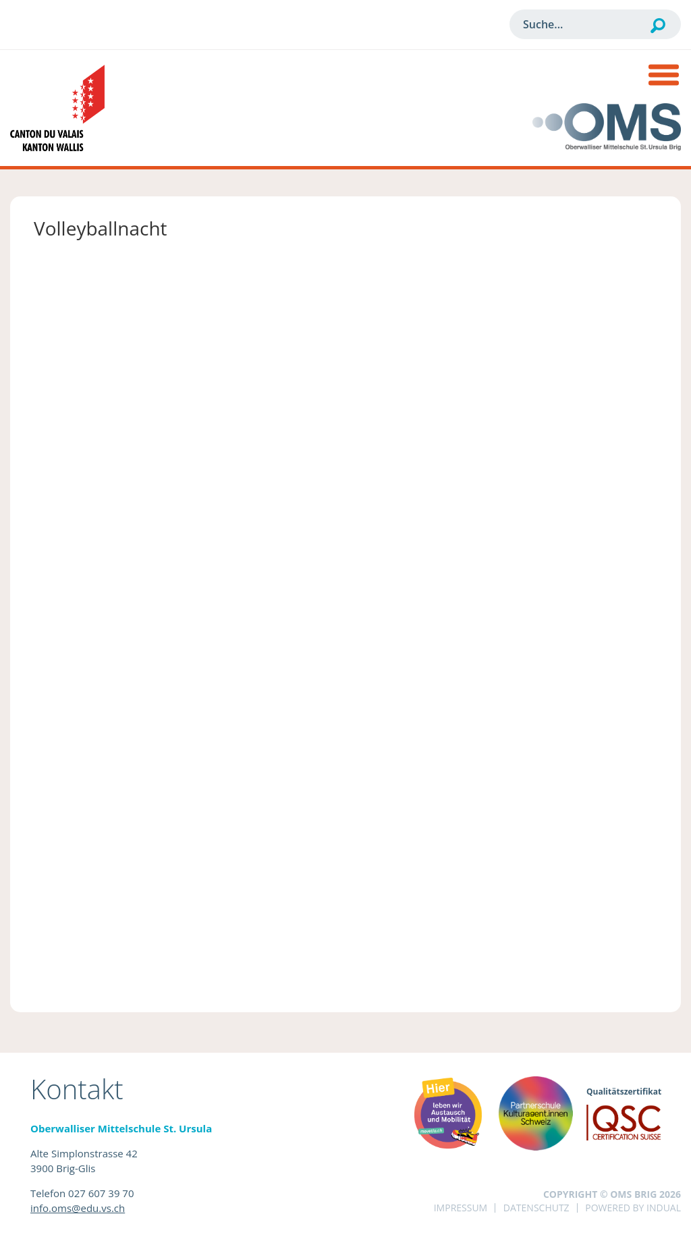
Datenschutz (536, 1207)
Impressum (461, 1207)
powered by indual (633, 1207)
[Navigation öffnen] (663, 76)
